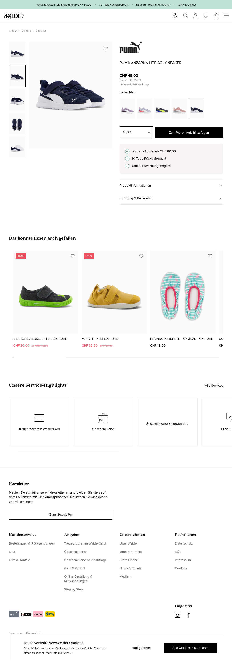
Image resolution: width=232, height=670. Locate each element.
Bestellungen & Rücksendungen (32, 543)
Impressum (183, 560)
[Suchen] (185, 16)
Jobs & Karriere (131, 551)
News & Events (130, 568)
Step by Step (73, 589)
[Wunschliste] (206, 14)
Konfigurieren (140, 647)
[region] (60, 99)
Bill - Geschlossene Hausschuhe (40, 339)
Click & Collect (74, 568)
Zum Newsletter (60, 514)
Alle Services (214, 386)
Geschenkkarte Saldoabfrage (85, 560)
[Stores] (175, 16)
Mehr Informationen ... (59, 653)
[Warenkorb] (216, 14)
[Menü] (226, 15)
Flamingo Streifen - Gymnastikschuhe (181, 339)
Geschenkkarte (75, 551)
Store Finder (128, 560)
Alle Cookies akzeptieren (190, 647)
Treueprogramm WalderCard (85, 543)
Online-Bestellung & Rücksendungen (78, 579)
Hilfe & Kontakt (19, 560)
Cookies (181, 568)
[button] (171, 186)
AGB (178, 551)
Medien (125, 576)
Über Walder (129, 543)
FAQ (12, 551)
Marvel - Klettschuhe (100, 339)
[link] (131, 50)
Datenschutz (184, 543)
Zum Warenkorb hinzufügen (189, 132)
